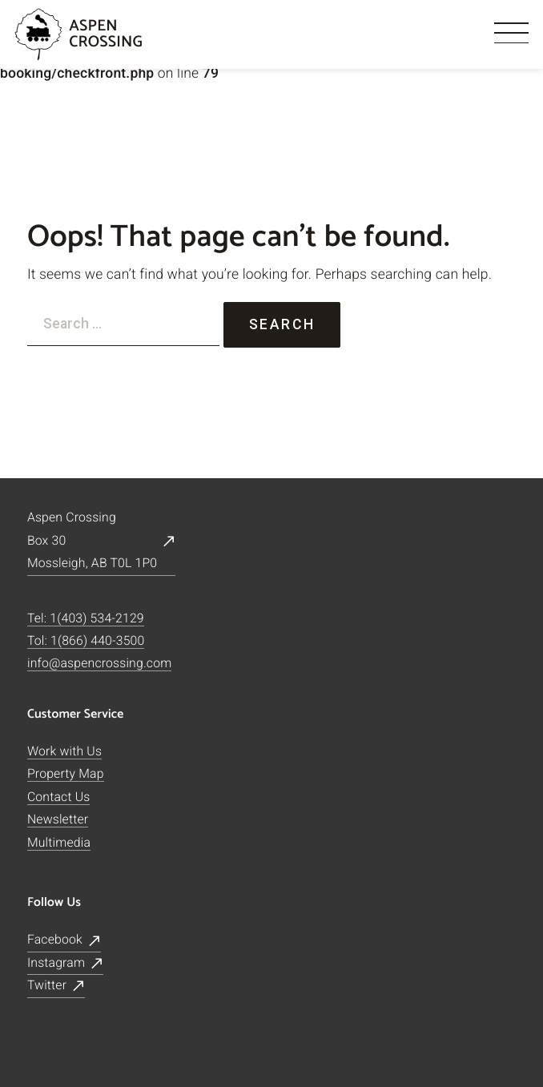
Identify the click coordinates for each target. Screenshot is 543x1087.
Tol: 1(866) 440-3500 (86, 640)
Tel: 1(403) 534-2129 (85, 618)
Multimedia (58, 842)
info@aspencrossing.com (99, 663)
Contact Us (58, 796)
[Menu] (511, 34)
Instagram (56, 962)
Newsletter (57, 819)
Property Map (65, 773)
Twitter (46, 984)
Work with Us (64, 751)
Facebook (54, 939)
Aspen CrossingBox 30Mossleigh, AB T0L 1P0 (92, 539)
